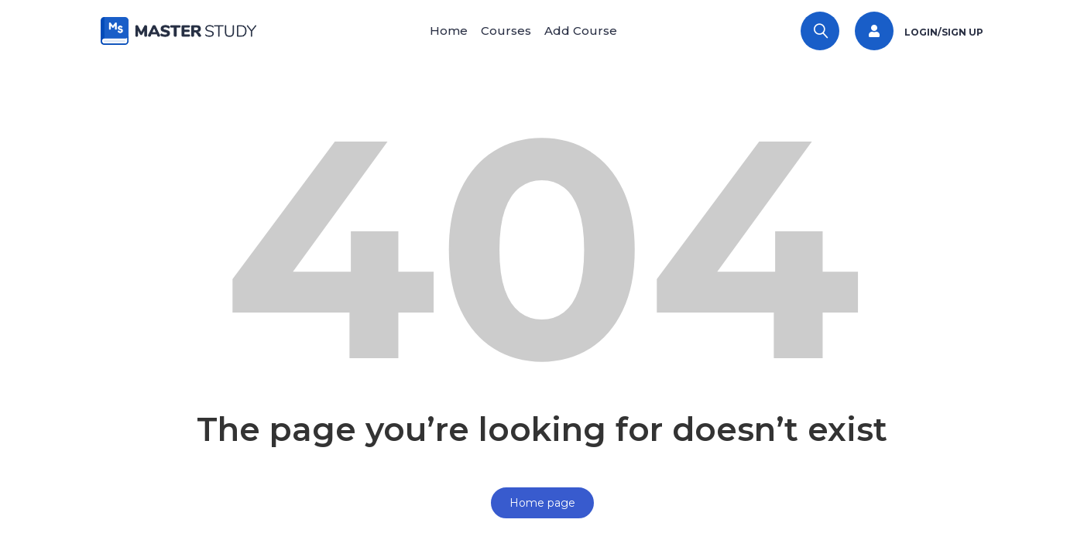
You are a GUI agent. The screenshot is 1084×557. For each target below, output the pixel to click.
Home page (542, 503)
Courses (506, 30)
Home (439, 30)
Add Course (590, 30)
